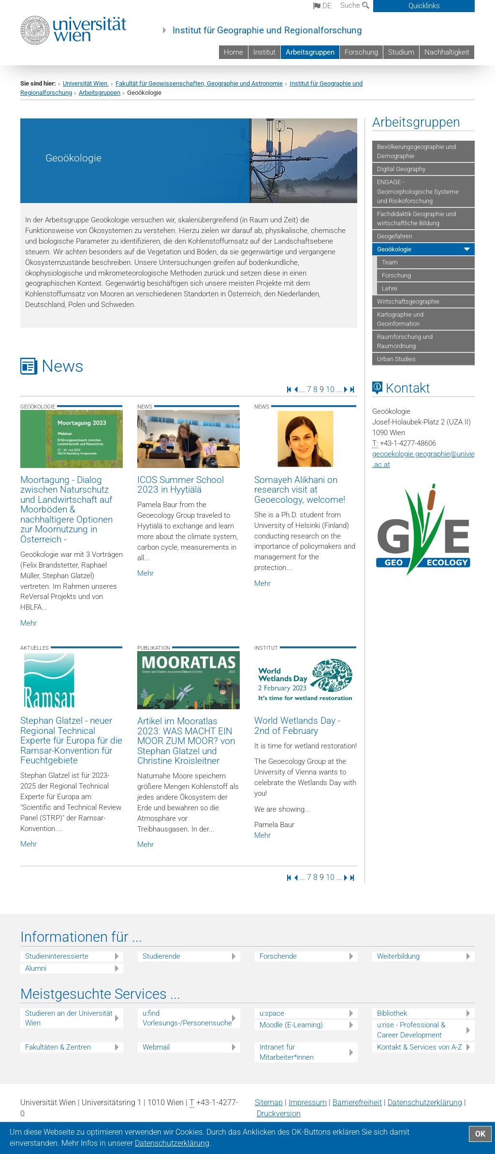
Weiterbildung (398, 956)
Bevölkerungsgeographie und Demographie (416, 151)
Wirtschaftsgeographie (408, 301)
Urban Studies (396, 359)
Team (390, 262)
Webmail (156, 1047)
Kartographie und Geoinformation (400, 319)
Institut (264, 52)
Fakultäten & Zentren (58, 1047)
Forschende (278, 956)
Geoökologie (394, 249)
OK (480, 1134)
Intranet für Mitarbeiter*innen (287, 1052)
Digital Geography (401, 169)
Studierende (161, 956)
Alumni (35, 968)
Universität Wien (86, 83)
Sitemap (269, 1102)
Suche (354, 5)
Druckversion (279, 1113)
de (322, 5)
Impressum (308, 1102)
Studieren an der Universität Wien (69, 1018)
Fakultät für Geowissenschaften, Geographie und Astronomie (199, 83)
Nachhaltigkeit (446, 52)
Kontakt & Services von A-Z (419, 1047)
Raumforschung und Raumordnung (405, 341)
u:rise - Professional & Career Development (411, 1030)
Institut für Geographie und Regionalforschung (267, 30)
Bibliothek (392, 1013)
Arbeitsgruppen (310, 52)
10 (330, 389)
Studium (401, 52)
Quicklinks (424, 5)
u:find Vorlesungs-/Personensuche (187, 1018)
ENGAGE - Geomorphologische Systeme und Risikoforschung (418, 191)
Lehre (389, 288)
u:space (272, 1013)
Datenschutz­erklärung (425, 1102)
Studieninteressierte (56, 956)
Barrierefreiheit (357, 1102)
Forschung (361, 52)
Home (233, 52)
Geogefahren (394, 236)
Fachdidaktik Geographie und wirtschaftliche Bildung (416, 218)
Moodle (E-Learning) (291, 1025)
